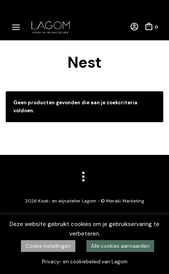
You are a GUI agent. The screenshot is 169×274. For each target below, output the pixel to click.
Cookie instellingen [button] (48, 246)
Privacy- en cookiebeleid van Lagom (85, 261)
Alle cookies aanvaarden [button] (120, 246)
